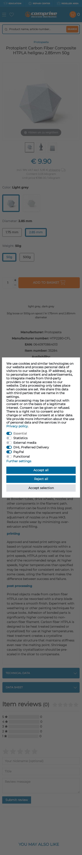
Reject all (41, 479)
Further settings (18, 461)
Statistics (20, 438)
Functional (21, 456)
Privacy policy (17, 426)
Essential (20, 433)
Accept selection (41, 488)
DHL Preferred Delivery (31, 447)
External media (24, 443)
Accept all (41, 470)
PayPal (18, 452)
